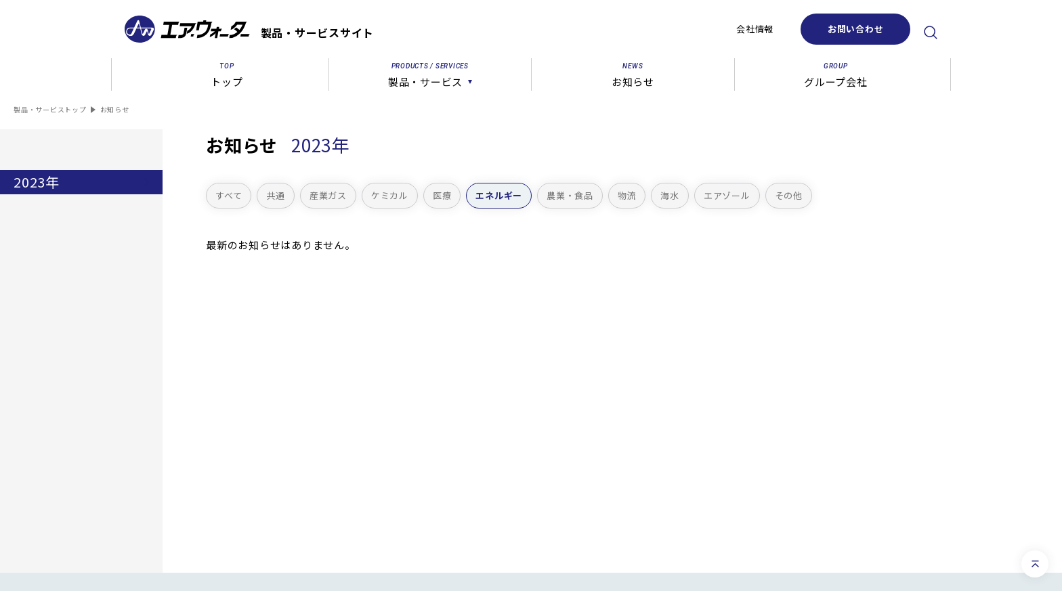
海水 (669, 195)
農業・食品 (570, 195)
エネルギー (498, 195)
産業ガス (328, 195)
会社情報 (754, 28)
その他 (789, 195)
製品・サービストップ (50, 109)
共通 (275, 195)
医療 (442, 195)
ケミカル (389, 195)
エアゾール (727, 195)
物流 (627, 195)
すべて (228, 195)
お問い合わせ (856, 28)
